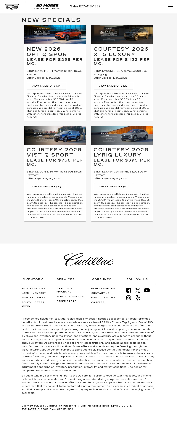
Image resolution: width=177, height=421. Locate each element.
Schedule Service (70, 296)
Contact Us (100, 293)
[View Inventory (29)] (122, 34)
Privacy (74, 406)
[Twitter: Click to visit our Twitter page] (140, 290)
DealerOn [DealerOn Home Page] (52, 406)
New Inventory (33, 288)
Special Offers (34, 298)
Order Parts (67, 301)
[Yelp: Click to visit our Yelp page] (140, 297)
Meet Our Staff (103, 298)
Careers (98, 302)
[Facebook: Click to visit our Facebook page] (130, 290)
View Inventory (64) (113, 186)
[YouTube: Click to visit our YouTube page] (148, 290)
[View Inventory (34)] (55, 34)
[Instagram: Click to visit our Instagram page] (130, 297)
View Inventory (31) (46, 186)
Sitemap (64, 406)
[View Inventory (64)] (122, 135)
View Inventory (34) (47, 85)
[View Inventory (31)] (55, 135)
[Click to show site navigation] (169, 7)
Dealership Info (103, 288)
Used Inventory (34, 293)
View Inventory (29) (113, 85)
